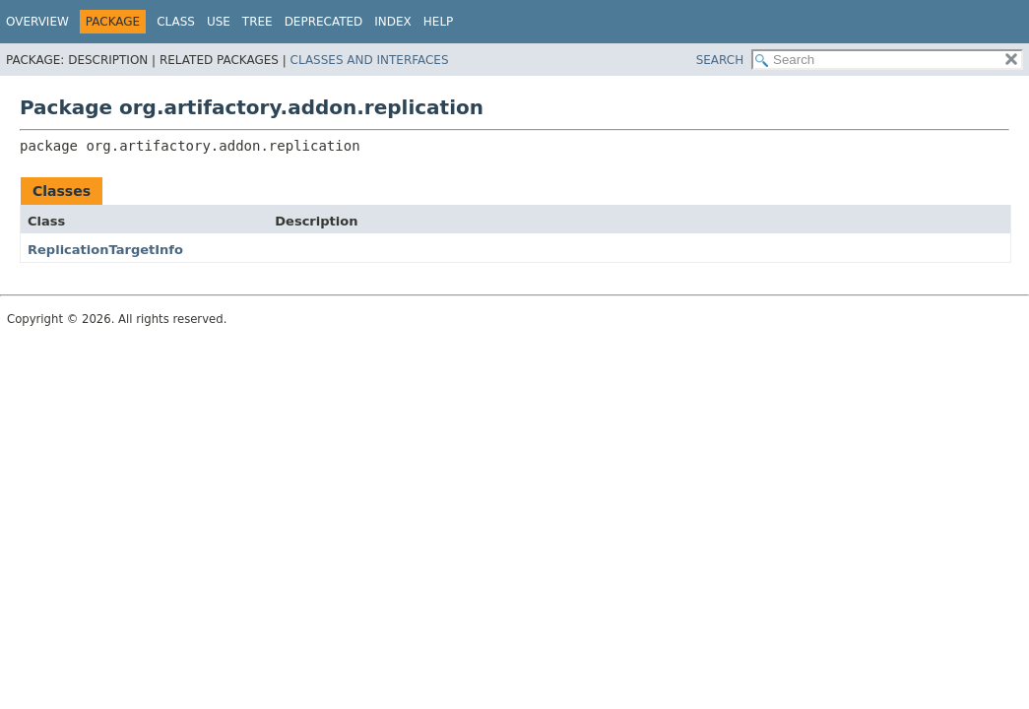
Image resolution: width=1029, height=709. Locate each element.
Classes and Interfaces (369, 60)
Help (438, 22)
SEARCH (720, 60)
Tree (257, 22)
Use (218, 22)
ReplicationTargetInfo (105, 249)
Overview (37, 22)
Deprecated (324, 22)
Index (393, 22)
